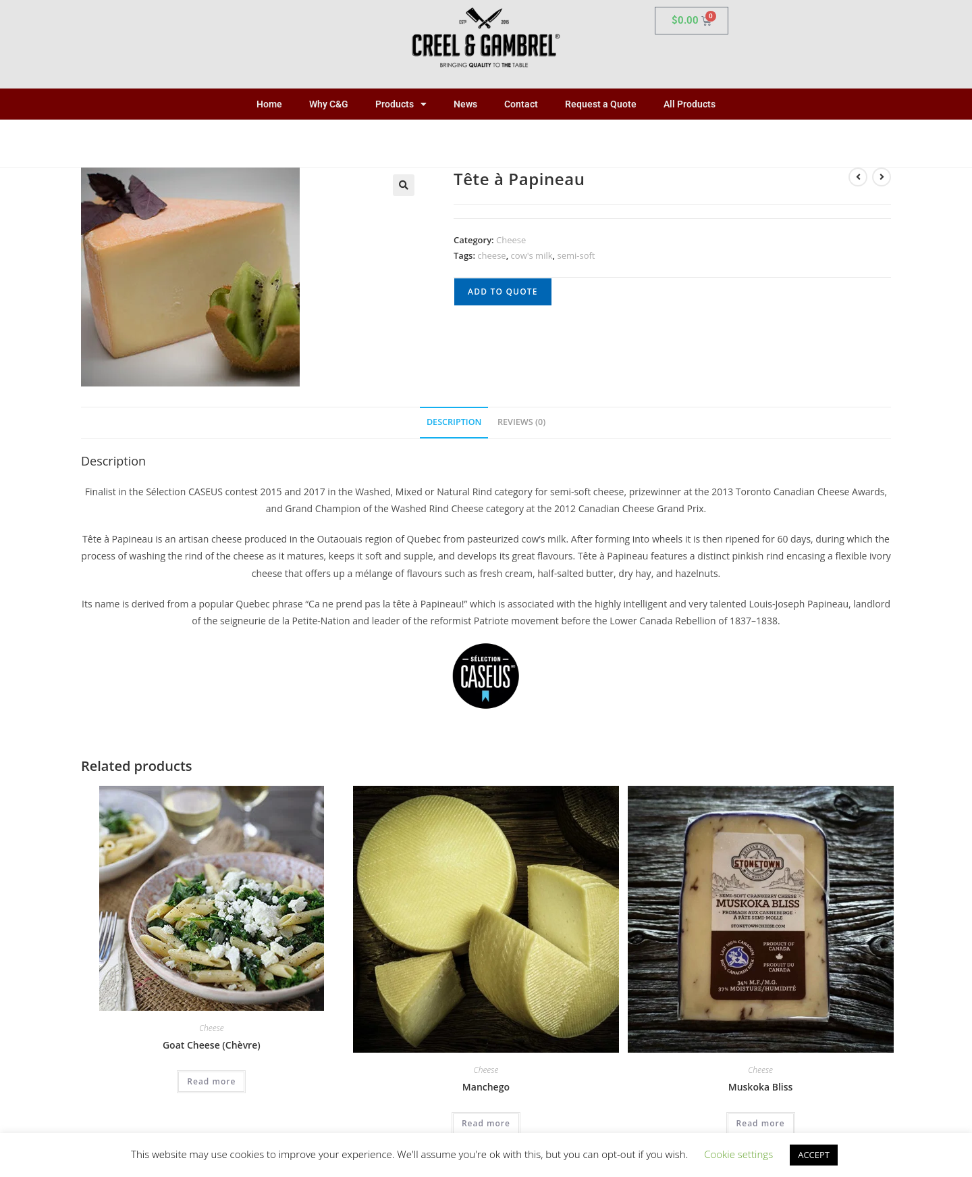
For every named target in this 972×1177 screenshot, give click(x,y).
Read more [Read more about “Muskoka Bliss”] (760, 1123)
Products (401, 104)
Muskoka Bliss (760, 1086)
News (465, 104)
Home (269, 104)
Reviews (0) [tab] (521, 422)
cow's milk (532, 255)
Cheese (511, 240)
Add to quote (503, 291)
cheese (491, 255)
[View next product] (881, 177)
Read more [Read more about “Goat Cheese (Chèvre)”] (211, 1081)
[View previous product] (857, 177)
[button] (403, 185)
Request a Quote (601, 104)
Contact (521, 104)
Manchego (486, 1086)
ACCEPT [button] (814, 1155)
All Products (690, 104)
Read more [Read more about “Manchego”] (486, 1123)
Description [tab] (454, 422)
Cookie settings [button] (738, 1154)
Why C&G (328, 104)
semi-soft (576, 255)
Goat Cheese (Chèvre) (212, 1044)
